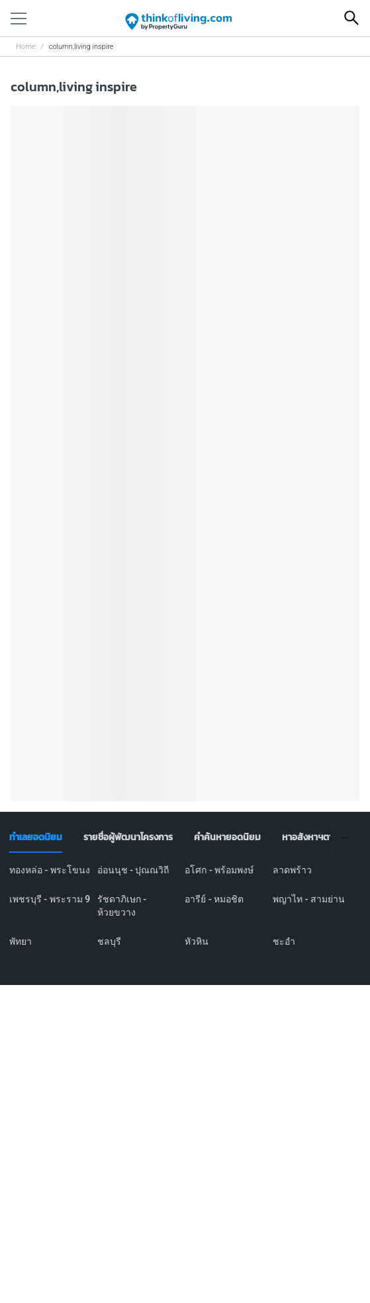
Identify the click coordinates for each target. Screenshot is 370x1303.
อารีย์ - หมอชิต (214, 899)
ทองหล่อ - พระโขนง (49, 870)
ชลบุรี (109, 941)
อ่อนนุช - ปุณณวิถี (133, 870)
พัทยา (20, 941)
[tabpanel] (185, 913)
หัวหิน (196, 941)
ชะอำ (284, 941)
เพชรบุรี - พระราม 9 (49, 899)
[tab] (35, 837)
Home (25, 46)
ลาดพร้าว (292, 870)
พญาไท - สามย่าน (309, 899)
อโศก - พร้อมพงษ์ (219, 870)
